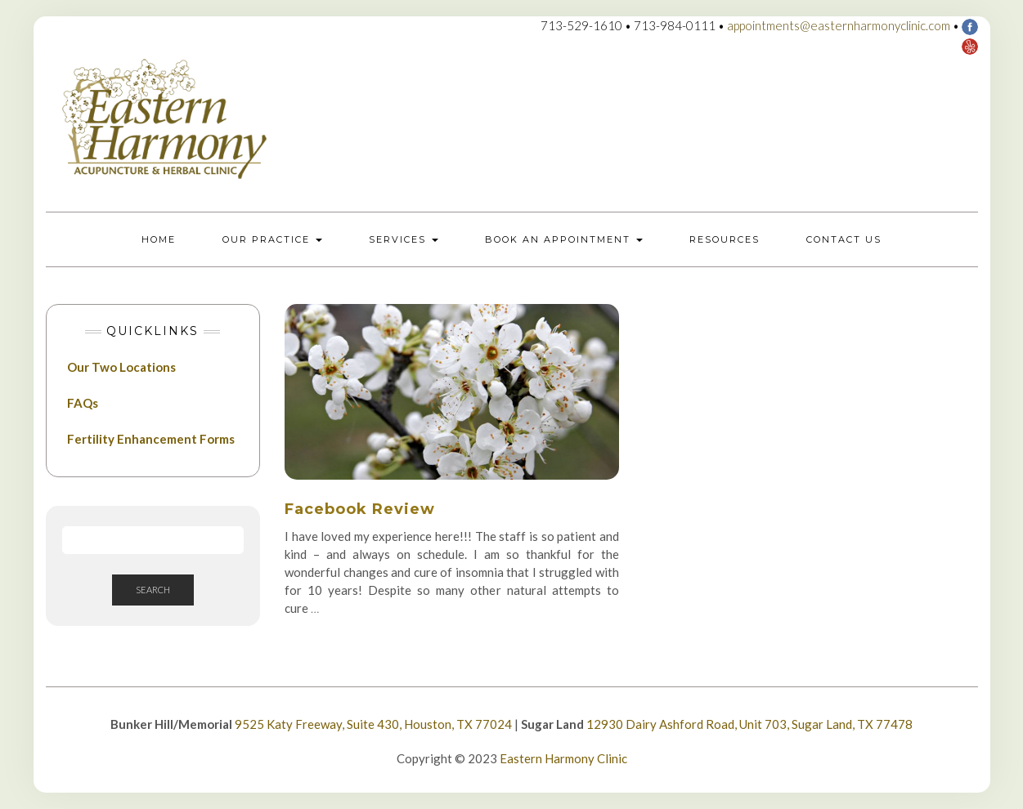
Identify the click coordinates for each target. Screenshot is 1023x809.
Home (158, 239)
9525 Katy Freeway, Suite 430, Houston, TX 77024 (373, 724)
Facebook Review (360, 509)
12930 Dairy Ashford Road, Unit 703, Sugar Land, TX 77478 (749, 724)
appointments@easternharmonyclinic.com (838, 25)
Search (153, 589)
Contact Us (844, 239)
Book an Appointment (564, 239)
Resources (724, 239)
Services (403, 239)
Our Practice (272, 239)
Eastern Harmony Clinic (563, 758)
